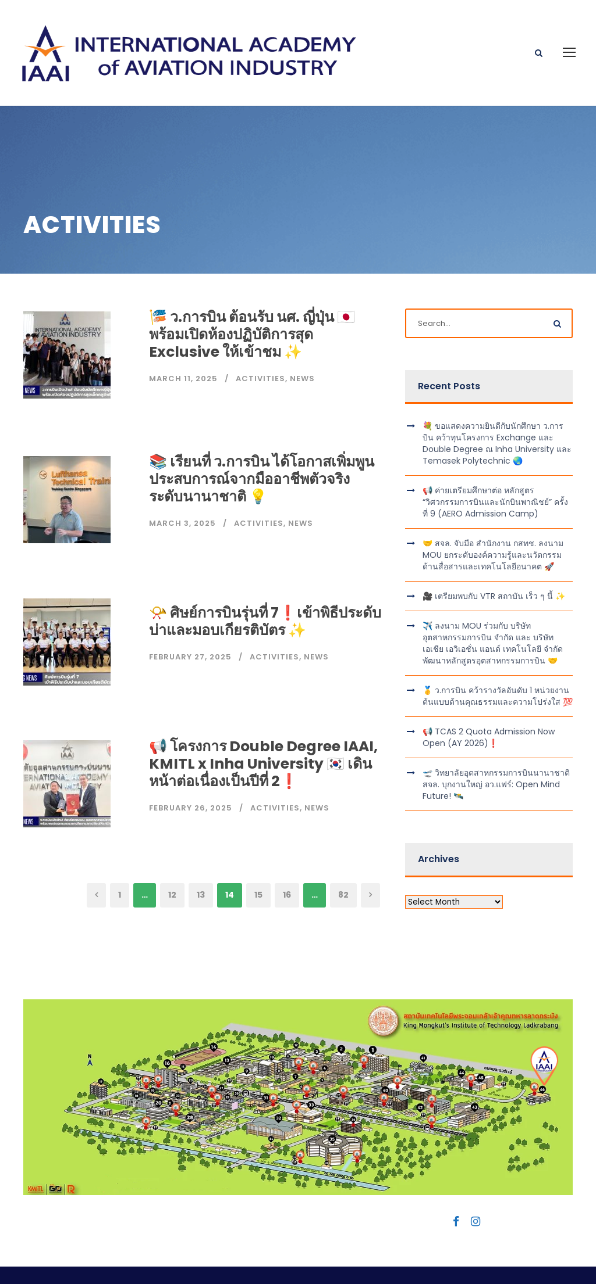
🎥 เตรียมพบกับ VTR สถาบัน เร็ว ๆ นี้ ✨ (494, 556)
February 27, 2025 (190, 617)
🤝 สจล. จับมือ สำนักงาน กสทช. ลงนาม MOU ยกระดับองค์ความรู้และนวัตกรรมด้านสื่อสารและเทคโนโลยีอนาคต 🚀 (493, 515)
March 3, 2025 (182, 483)
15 (258, 855)
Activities (260, 339)
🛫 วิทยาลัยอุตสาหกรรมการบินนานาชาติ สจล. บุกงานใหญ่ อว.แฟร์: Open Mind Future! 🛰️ (496, 744)
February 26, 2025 (190, 767)
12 (172, 855)
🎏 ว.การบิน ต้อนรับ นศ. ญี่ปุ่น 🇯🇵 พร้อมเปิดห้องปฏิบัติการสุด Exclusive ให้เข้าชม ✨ (252, 294)
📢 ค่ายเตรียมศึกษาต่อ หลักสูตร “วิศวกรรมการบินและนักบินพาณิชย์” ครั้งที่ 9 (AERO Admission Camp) (495, 462)
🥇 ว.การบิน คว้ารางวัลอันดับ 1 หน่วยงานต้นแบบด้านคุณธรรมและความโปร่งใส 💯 (498, 656)
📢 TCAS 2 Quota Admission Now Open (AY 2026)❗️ (489, 697)
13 (201, 855)
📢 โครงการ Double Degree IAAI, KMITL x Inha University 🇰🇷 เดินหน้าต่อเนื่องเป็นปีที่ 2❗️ (263, 723)
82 (343, 855)
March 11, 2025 (183, 339)
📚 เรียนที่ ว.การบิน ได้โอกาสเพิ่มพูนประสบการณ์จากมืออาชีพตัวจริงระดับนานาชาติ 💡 (261, 439)
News (302, 339)
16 (287, 855)
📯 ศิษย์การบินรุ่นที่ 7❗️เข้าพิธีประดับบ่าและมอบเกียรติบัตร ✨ (265, 582)
